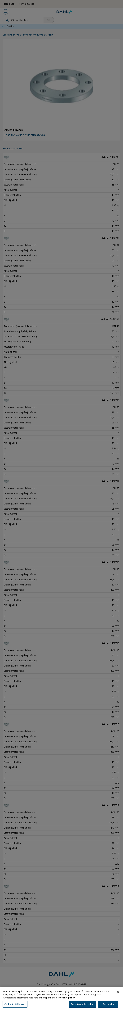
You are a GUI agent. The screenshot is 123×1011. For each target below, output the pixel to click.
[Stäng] (117, 997)
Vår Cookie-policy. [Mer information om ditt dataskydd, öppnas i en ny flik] (65, 1003)
